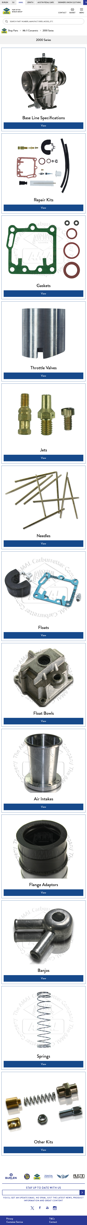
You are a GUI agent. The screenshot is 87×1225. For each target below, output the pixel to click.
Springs (43, 1056)
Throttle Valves (43, 367)
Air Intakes (43, 798)
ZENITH (30, 2)
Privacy (9, 1218)
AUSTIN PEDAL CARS (46, 2)
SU (13, 2)
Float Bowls (43, 713)
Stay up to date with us (43, 1188)
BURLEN (5, 2)
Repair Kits (43, 199)
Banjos (43, 970)
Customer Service (14, 1222)
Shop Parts (13, 30)
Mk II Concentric (31, 30)
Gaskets (44, 285)
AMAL (21, 2)
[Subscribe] (82, 1192)
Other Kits (43, 1142)
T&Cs (52, 1218)
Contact (62, 12)
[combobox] (43, 21)
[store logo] (12, 11)
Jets (43, 450)
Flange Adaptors (43, 884)
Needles (43, 535)
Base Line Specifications (43, 117)
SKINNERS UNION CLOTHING (69, 2)
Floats (43, 627)
